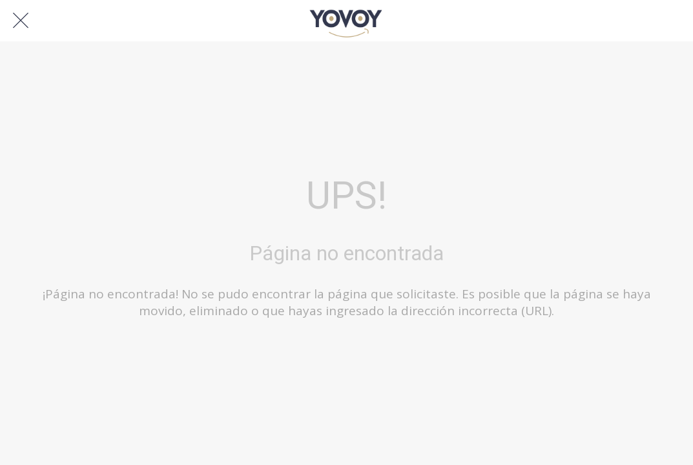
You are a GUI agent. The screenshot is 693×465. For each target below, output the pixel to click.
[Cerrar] (20, 20)
